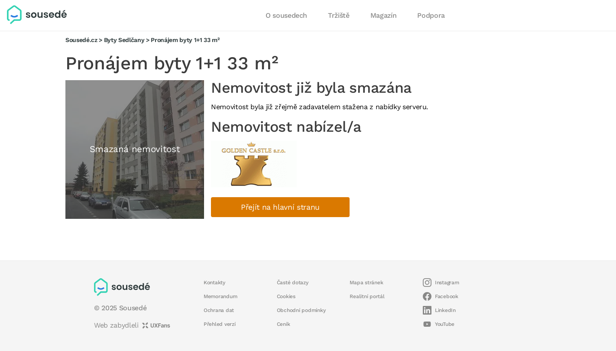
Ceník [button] (283, 324)
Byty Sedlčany (124, 39)
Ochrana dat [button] (219, 310)
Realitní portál (367, 296)
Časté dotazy (292, 283)
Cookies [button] (286, 296)
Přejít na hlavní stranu (280, 207)
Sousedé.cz (81, 39)
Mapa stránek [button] (366, 283)
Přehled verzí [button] (220, 324)
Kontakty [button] (214, 283)
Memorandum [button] (220, 296)
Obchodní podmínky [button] (301, 310)
